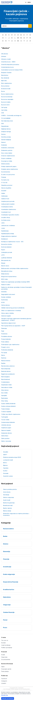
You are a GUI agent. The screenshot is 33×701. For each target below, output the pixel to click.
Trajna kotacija (5, 409)
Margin (3, 263)
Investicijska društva (7, 206)
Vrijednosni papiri (6, 427)
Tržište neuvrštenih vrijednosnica (10, 414)
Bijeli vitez (4, 80)
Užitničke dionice (6, 425)
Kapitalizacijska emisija (7, 233)
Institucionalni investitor (8, 204)
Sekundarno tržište (6, 387)
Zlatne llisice (4, 435)
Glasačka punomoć (6, 185)
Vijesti (2, 666)
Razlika (3, 363)
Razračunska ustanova (7, 366)
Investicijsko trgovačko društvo (10, 215)
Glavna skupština (6, 188)
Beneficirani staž (8, 505)
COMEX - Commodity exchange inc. (11, 115)
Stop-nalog (4, 401)
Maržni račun (5, 266)
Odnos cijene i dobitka (7, 313)
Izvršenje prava (5, 220)
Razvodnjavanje (5, 368)
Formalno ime (5, 180)
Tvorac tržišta (5, 419)
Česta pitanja (5, 671)
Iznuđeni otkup (5, 217)
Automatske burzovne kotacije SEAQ (11, 70)
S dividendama (5, 382)
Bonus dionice (5, 86)
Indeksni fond (5, 198)
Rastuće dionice (5, 360)
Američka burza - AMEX (8, 62)
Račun (3, 355)
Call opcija (4, 107)
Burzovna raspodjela (7, 99)
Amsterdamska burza (7, 67)
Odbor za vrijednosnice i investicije (11, 310)
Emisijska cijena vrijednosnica (9, 169)
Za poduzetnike (5, 659)
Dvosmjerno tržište (6, 161)
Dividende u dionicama (7, 147)
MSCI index (4, 279)
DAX (2, 123)
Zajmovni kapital (5, 430)
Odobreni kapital (6, 316)
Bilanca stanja (7, 511)
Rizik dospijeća (5, 376)
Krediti (3, 654)
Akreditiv (5, 452)
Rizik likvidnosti (5, 379)
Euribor (5, 470)
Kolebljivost (4, 239)
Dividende (4, 145)
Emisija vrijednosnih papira (8, 166)
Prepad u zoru (5, 347)
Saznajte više (4, 695)
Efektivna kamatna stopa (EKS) (12, 457)
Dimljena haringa (6, 131)
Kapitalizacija (4, 231)
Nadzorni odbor (5, 284)
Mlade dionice (5, 274)
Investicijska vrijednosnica (8, 209)
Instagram (4, 681)
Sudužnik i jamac (8, 476)
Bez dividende (5, 78)
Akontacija (6, 494)
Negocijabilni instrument (8, 294)
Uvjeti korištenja (5, 645)
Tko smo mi (4, 640)
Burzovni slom (5, 104)
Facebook (4, 678)
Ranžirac (3, 358)
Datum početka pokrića (10, 489)
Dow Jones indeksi (6, 153)
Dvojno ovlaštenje (6, 158)
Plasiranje (4, 328)
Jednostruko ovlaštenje (8, 225)
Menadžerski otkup (6, 271)
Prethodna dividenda (7, 350)
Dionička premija (6, 137)
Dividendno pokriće (6, 150)
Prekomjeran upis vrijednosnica (10, 344)
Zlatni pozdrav (5, 438)
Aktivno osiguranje (8, 497)
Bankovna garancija (8, 503)
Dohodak (5, 473)
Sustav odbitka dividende (8, 403)
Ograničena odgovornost (8, 323)
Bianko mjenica (7, 508)
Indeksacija (4, 196)
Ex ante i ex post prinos (8, 174)
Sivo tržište (4, 393)
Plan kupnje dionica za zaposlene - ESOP (13, 325)
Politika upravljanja (6, 647)
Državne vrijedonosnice (8, 155)
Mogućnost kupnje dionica (8, 276)
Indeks (3, 193)
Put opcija (4, 352)
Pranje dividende (6, 339)
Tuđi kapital (4, 417)
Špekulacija (4, 398)
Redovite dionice (6, 371)
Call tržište (4, 110)
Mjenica (5, 465)
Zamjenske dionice (6, 433)
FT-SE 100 (4, 182)
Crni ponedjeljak (5, 118)
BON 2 (5, 462)
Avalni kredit (6, 500)
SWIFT (5, 454)
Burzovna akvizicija (6, 96)
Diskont (3, 142)
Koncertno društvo (6, 244)
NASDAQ (4, 291)
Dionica (3, 134)
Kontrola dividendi (6, 247)
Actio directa (6, 492)
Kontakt (3, 643)
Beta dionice (4, 75)
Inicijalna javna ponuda (7, 201)
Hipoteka (5, 468)
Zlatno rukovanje (6, 441)
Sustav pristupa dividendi (8, 406)
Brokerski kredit (5, 88)
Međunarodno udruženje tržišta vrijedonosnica (14, 268)
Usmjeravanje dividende (8, 422)
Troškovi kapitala (6, 411)
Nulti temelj (4, 300)
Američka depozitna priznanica (10, 64)
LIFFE (3, 255)
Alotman (3, 56)
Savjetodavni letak (6, 385)
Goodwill (3, 190)
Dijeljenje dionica (6, 129)
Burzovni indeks (5, 102)
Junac (3, 228)
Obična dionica (5, 305)
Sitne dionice (4, 390)
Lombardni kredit (8, 460)
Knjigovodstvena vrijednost (8, 236)
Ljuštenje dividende (6, 257)
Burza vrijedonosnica (7, 94)
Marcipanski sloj (5, 260)
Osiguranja (4, 657)
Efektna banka (5, 164)
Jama (2, 223)
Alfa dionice (4, 53)
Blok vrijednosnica (6, 83)
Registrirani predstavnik (8, 374)
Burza (3, 91)
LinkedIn (3, 683)
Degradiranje (4, 126)
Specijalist (4, 395)
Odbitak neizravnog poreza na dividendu (12, 308)
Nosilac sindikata (6, 297)
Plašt (2, 331)
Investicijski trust (6, 212)
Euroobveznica (5, 172)
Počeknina (4, 334)
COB (2, 113)
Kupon (3, 249)
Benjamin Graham (6, 72)
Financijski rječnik (6, 669)
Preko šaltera (5, 342)
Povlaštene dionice (6, 336)
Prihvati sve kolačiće (7, 698)
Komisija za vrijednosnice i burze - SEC (12, 241)
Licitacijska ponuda (6, 252)
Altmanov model (6, 59)
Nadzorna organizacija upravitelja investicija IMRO (15, 282)
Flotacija (3, 177)
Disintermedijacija (6, 139)
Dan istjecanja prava (7, 121)
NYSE (3, 302)
